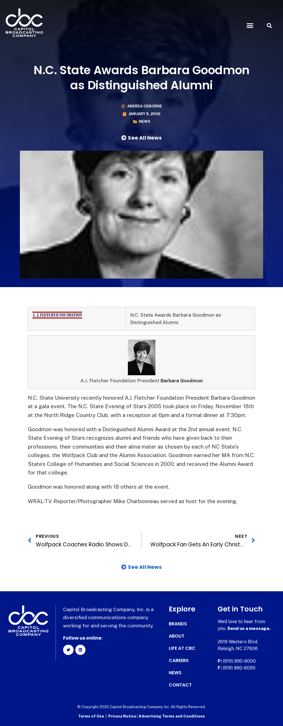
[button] (249, 25)
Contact (180, 685)
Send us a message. (249, 628)
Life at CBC (182, 648)
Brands (178, 624)
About (176, 636)
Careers (179, 660)
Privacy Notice (122, 716)
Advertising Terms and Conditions (172, 716)
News (144, 121)
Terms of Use (91, 716)
